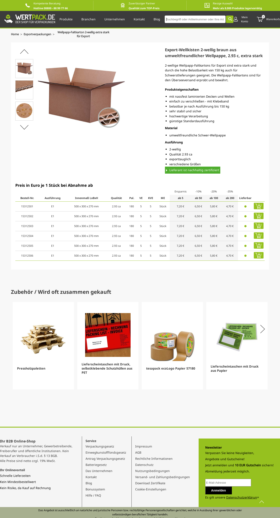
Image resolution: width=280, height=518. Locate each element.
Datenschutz (144, 465)
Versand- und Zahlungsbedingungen (162, 477)
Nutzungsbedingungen (152, 471)
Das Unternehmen (99, 471)
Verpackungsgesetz (100, 446)
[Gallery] (140, 345)
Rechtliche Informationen (154, 458)
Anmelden (218, 490)
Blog (89, 483)
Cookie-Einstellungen (150, 489)
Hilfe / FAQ (93, 495)
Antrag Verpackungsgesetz (105, 458)
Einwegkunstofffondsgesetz (106, 452)
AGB (138, 452)
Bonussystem (95, 489)
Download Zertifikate (150, 483)
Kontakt (91, 477)
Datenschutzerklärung (242, 497)
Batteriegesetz (96, 465)
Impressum (143, 446)
